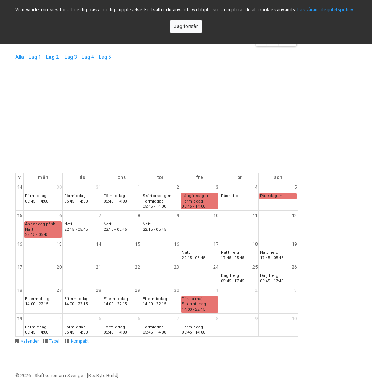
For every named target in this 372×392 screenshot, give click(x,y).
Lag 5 (105, 57)
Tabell (55, 341)
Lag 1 (35, 57)
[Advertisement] (156, 118)
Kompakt (80, 341)
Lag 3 (71, 57)
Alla (19, 57)
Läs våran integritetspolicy (325, 9)
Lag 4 (88, 57)
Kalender (30, 341)
